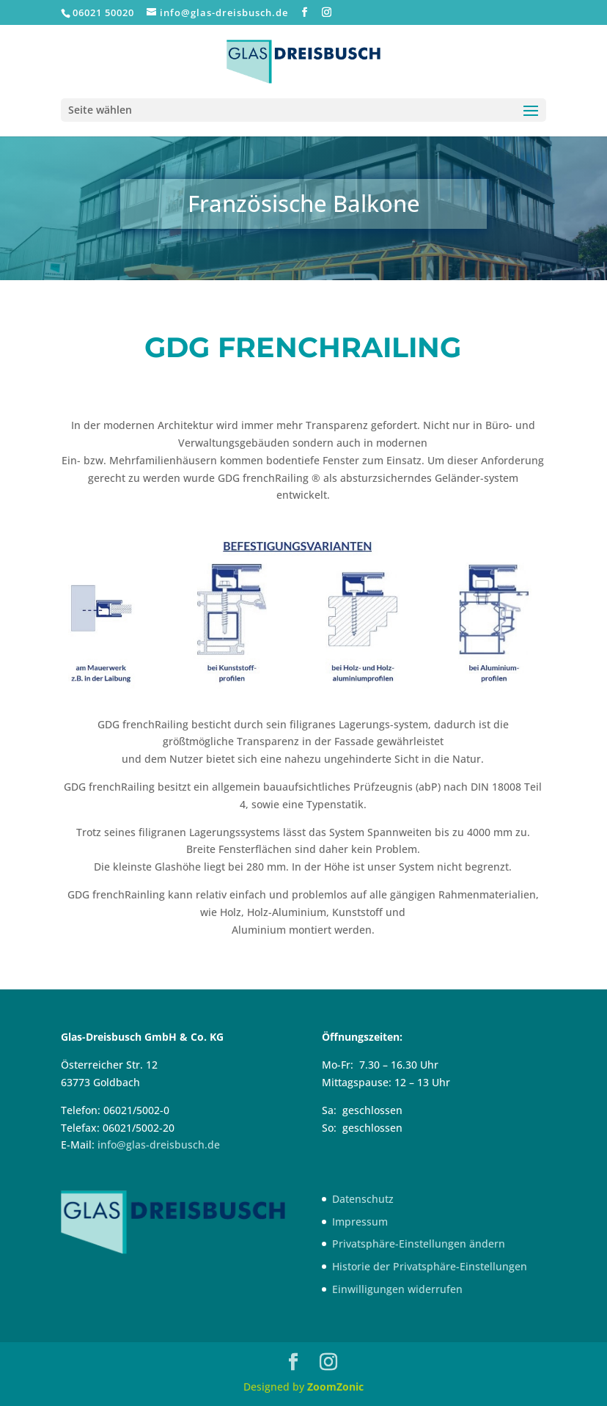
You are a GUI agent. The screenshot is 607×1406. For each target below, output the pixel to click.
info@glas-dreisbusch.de (159, 1144)
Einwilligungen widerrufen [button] (397, 1289)
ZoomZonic (335, 1387)
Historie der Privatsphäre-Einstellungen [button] (429, 1266)
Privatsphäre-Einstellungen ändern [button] (418, 1244)
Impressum (360, 1222)
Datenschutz (363, 1199)
